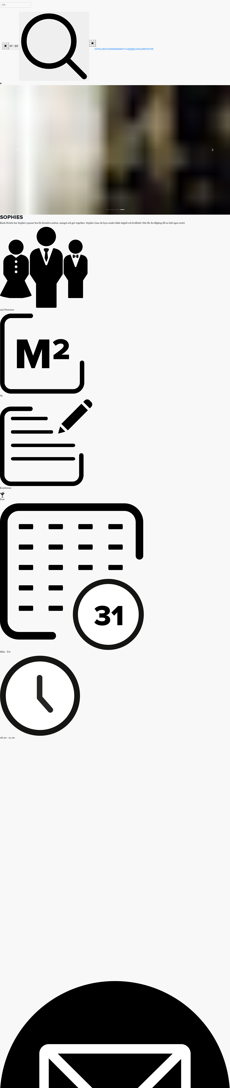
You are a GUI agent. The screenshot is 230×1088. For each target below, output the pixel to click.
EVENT (131, 49)
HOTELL (98, 49)
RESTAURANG (109, 49)
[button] (17, 150)
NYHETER (148, 49)
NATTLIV (124, 49)
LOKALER (139, 49)
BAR (118, 49)
